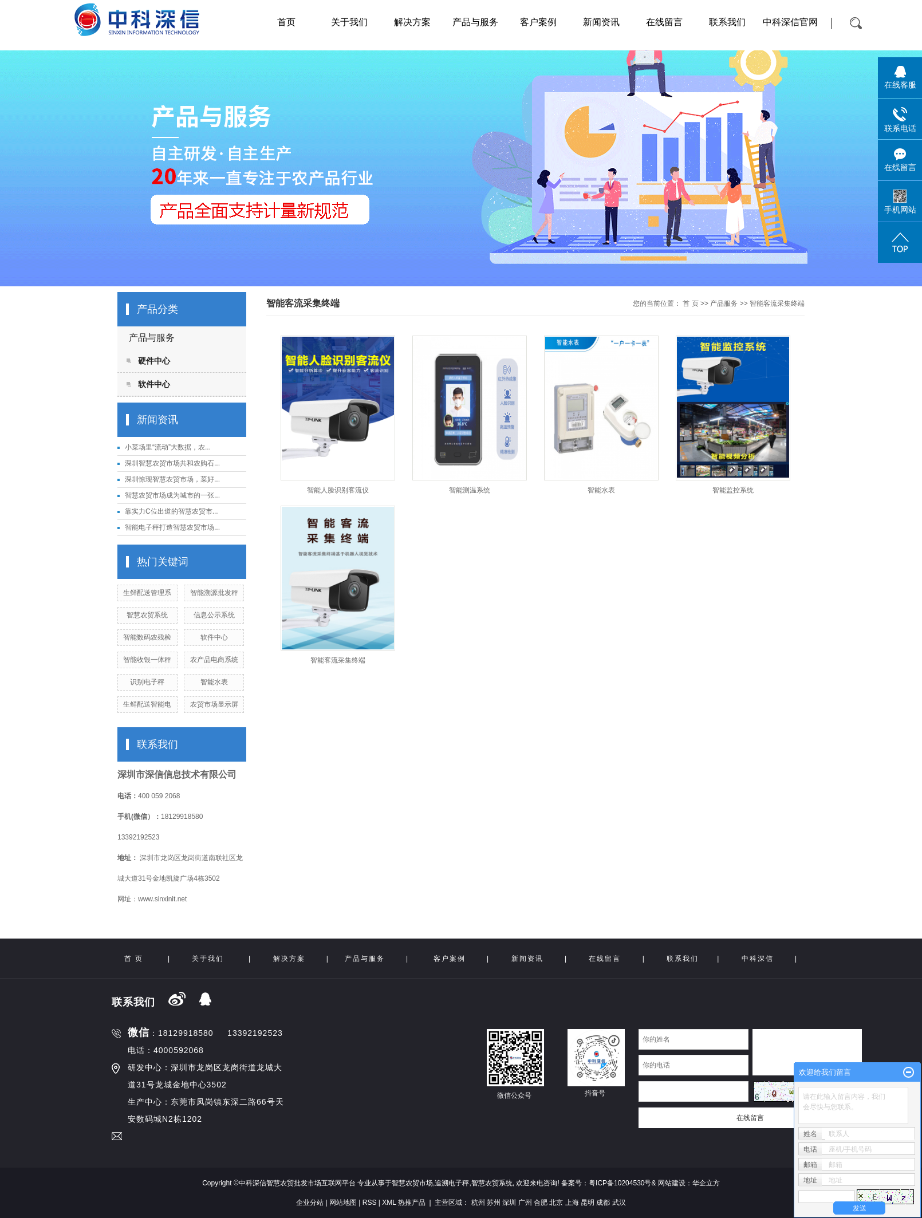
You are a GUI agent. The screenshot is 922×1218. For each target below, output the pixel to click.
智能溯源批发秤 (214, 593)
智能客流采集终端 (777, 303)
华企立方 (706, 1183)
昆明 (587, 1203)
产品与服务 (475, 22)
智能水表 (214, 682)
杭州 (478, 1203)
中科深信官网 (790, 22)
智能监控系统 (733, 490)
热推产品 (411, 1203)
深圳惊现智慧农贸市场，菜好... (172, 479)
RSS (370, 1203)
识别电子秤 (147, 682)
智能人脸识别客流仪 (338, 490)
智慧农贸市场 (412, 1183)
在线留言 (664, 22)
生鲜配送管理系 (147, 593)
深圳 (509, 1203)
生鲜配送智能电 (147, 704)
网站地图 (343, 1203)
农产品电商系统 (214, 660)
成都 (603, 1203)
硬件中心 (154, 360)
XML (389, 1203)
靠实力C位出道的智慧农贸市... (171, 511)
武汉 (619, 1203)
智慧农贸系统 (147, 615)
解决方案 (412, 22)
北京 (556, 1203)
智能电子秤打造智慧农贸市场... (172, 527)
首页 (286, 22)
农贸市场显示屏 (214, 704)
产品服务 (724, 303)
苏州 (494, 1203)
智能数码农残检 (147, 637)
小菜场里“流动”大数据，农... (168, 447)
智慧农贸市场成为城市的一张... (172, 495)
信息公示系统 (214, 615)
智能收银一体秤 (147, 660)
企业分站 (310, 1203)
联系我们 (727, 22)
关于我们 (349, 22)
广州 (525, 1203)
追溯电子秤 (452, 1183)
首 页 (690, 303)
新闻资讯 (601, 22)
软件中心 (154, 384)
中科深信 (758, 959)
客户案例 (538, 22)
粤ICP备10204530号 (620, 1183)
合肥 (540, 1203)
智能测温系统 (469, 490)
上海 (572, 1203)
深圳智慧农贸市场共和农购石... (172, 463)
